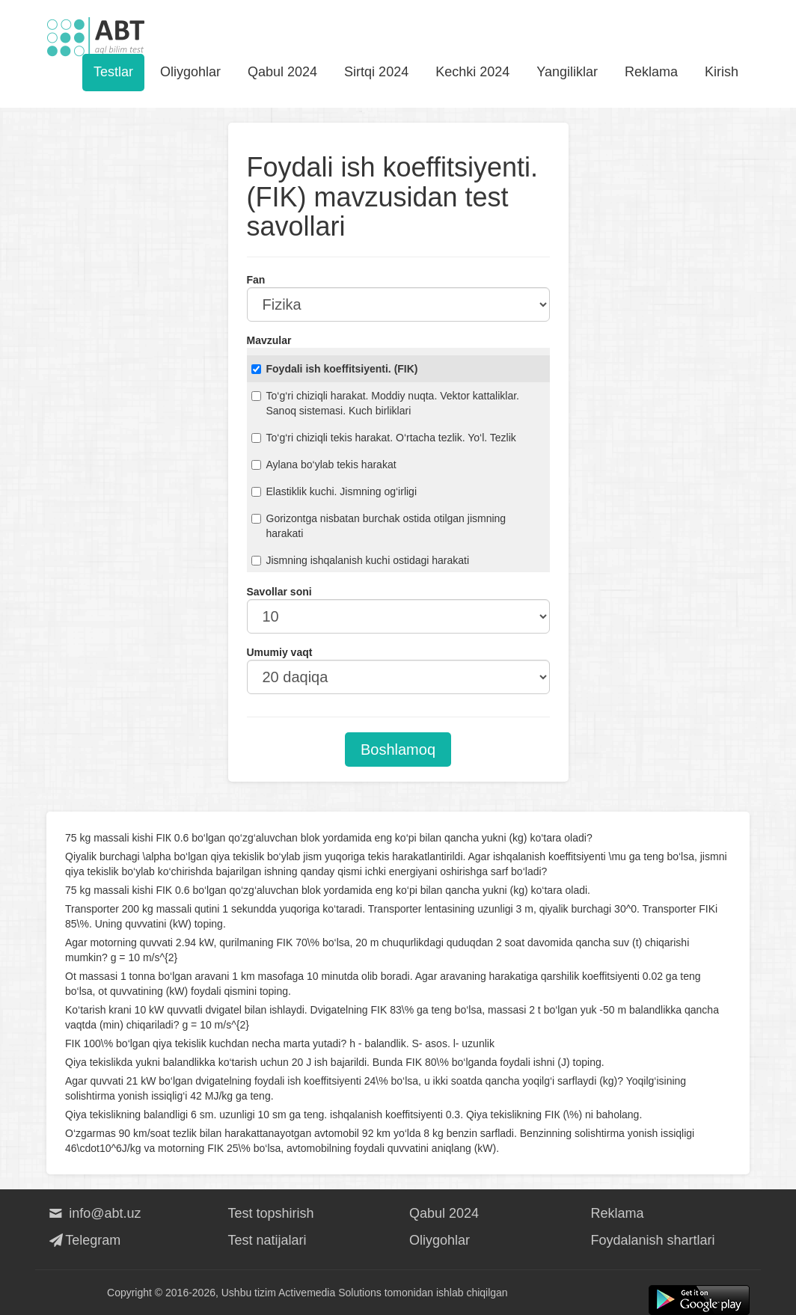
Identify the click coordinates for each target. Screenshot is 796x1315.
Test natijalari (267, 1240)
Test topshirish (271, 1213)
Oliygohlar (190, 71)
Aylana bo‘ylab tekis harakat (324, 464)
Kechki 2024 (472, 71)
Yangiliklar (567, 71)
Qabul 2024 (282, 71)
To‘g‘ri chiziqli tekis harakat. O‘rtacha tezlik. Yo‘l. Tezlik (383, 438)
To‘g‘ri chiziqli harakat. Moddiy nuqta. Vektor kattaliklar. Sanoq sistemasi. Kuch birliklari (385, 403)
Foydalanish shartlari (653, 1240)
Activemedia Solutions (330, 1293)
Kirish (721, 71)
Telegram (83, 1240)
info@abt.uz (93, 1213)
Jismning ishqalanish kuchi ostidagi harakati (360, 560)
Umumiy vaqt (280, 652)
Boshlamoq (398, 749)
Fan (256, 280)
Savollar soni (279, 592)
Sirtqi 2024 (376, 71)
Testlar (113, 71)
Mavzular (269, 340)
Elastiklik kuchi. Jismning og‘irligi (334, 491)
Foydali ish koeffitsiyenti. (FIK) (334, 369)
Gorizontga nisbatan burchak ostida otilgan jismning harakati (378, 525)
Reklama (651, 71)
